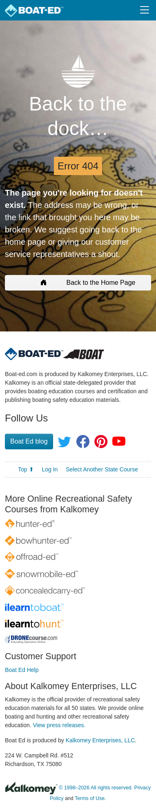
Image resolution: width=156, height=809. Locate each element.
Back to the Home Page (78, 282)
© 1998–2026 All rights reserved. (96, 788)
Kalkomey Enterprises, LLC (100, 740)
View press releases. (59, 725)
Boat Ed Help (22, 670)
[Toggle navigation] (144, 10)
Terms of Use (90, 798)
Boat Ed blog (29, 441)
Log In (50, 469)
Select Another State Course (102, 469)
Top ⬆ (25, 469)
